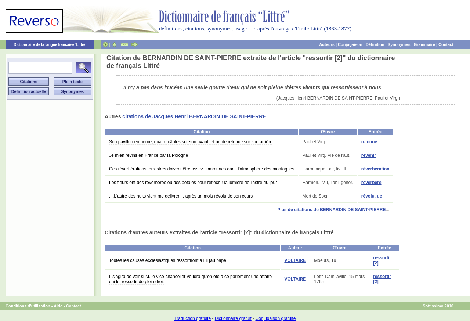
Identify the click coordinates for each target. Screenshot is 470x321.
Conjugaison (350, 44)
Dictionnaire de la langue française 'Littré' (50, 45)
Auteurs (327, 44)
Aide (58, 306)
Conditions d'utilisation (28, 306)
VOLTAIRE (295, 260)
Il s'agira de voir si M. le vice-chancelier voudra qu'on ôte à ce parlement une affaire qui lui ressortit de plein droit (190, 279)
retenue (369, 141)
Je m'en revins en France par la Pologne (148, 155)
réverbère (371, 182)
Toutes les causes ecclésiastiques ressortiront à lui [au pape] (168, 260)
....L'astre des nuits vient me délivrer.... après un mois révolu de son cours (181, 196)
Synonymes (399, 44)
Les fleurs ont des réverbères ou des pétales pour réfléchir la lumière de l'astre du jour (193, 182)
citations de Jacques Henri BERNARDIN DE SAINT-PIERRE (194, 116)
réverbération (375, 169)
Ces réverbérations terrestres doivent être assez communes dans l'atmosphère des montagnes (201, 169)
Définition (375, 44)
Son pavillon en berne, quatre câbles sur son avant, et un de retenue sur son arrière (190, 141)
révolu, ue (371, 196)
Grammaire (424, 44)
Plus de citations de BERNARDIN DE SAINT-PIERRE (331, 209)
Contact (445, 44)
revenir (368, 155)
